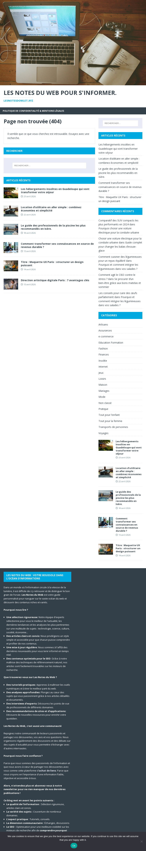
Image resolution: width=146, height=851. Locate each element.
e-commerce (106, 336)
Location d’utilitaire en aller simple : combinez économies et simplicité (51, 208)
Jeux (100, 372)
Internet (103, 366)
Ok (73, 845)
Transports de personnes (113, 427)
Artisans (103, 324)
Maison (102, 384)
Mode (101, 396)
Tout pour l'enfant (109, 415)
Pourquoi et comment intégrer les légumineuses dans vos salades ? (119, 301)
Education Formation (110, 342)
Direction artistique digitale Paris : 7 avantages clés (55, 280)
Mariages (103, 391)
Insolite (102, 360)
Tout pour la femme (110, 421)
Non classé (105, 403)
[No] (141, 841)
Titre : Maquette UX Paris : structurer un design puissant (52, 263)
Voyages (103, 433)
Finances (103, 354)
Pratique (103, 409)
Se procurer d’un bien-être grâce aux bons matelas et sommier (119, 283)
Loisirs (102, 378)
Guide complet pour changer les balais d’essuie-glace (120, 246)
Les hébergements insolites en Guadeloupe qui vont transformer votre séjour (55, 190)
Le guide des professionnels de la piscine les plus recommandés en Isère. (53, 227)
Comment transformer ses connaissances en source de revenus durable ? (57, 245)
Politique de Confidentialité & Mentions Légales (33, 110)
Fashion (103, 348)
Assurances (105, 330)
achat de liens (47, 770)
